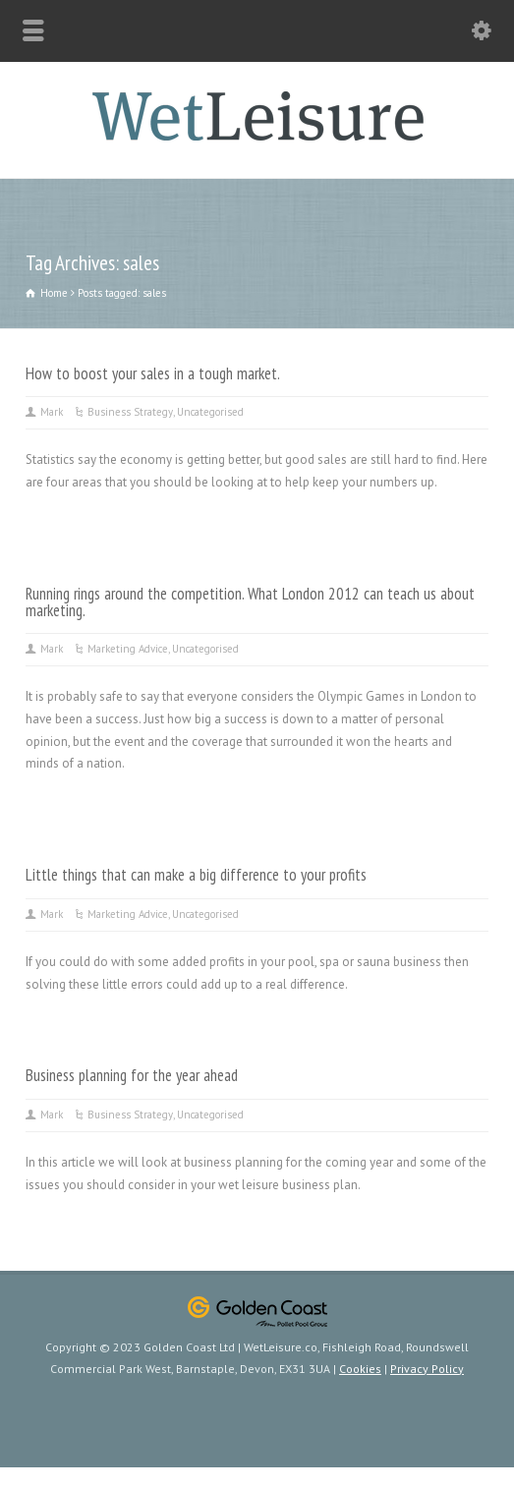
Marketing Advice (127, 649)
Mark (51, 412)
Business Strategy (130, 412)
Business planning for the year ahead (132, 1075)
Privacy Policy (427, 1368)
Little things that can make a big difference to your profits (196, 875)
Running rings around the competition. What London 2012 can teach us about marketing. (250, 602)
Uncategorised (210, 412)
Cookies (360, 1368)
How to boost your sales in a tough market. (153, 373)
